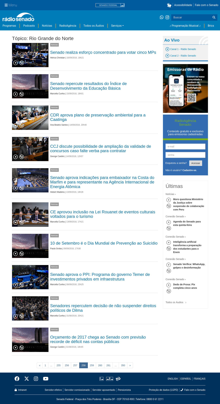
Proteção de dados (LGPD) (163, 390)
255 (58, 365)
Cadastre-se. (189, 170)
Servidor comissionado (77, 390)
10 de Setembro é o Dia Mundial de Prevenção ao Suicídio (103, 243)
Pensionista (124, 390)
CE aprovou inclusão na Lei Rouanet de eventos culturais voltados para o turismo (102, 214)
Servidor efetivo (53, 390)
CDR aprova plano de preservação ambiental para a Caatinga (98, 117)
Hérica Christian (57, 58)
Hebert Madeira (57, 192)
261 (108, 365)
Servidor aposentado (103, 390)
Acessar (195, 163)
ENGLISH (173, 378)
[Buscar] (214, 17)
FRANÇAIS (199, 378)
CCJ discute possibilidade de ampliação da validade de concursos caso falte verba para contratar (100, 148)
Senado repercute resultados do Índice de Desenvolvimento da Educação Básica (88, 85)
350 (123, 365)
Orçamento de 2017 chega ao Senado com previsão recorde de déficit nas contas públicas (98, 339)
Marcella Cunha (57, 93)
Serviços (116, 25)
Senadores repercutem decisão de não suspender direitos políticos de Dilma (103, 307)
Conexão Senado (175, 216)
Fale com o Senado (206, 5)
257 (75, 365)
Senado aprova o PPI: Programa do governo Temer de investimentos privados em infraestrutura (100, 276)
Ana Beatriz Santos (59, 125)
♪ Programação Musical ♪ (185, 25)
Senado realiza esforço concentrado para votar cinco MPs (103, 52)
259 (92, 365)
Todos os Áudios (94, 25)
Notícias (47, 25)
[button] (170, 5)
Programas (9, 25)
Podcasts (29, 25)
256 (67, 365)
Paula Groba (56, 248)
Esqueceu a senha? (176, 163)
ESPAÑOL (185, 378)
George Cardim (57, 156)
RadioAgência (67, 25)
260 (100, 365)
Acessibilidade (183, 5)
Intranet (21, 390)
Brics (211, 25)
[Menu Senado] (11, 5)
